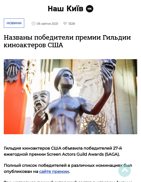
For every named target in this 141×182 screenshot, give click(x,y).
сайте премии (54, 171)
